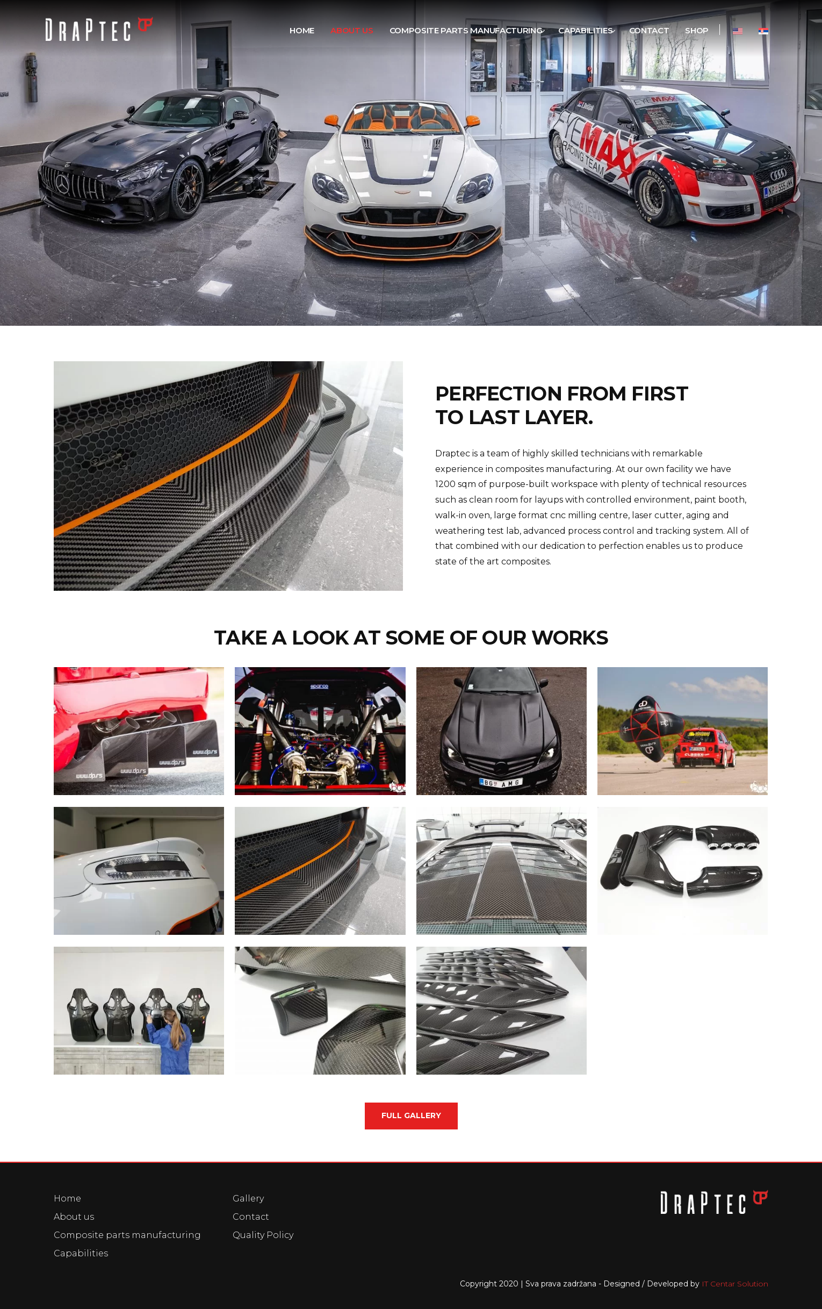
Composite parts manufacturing (127, 1235)
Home (67, 1198)
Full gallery (411, 1115)
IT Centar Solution (735, 1284)
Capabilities (81, 1253)
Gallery (248, 1198)
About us (74, 1217)
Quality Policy (263, 1235)
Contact (251, 1217)
